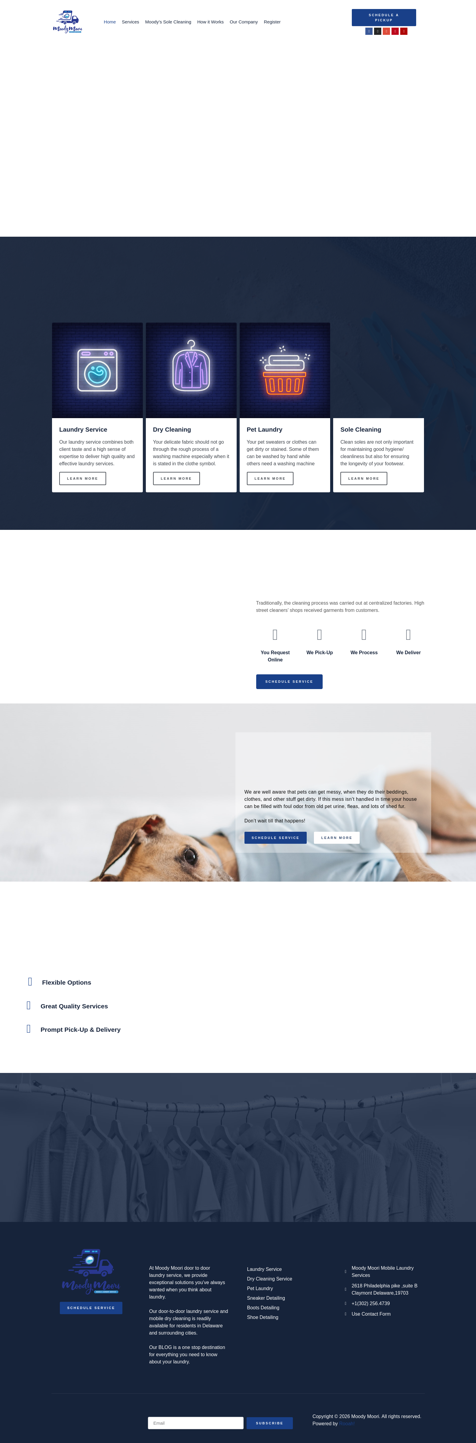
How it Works (210, 21)
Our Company (244, 21)
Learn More (82, 478)
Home (110, 21)
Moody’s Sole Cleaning (168, 21)
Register (272, 21)
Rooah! (347, 1423)
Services (130, 21)
